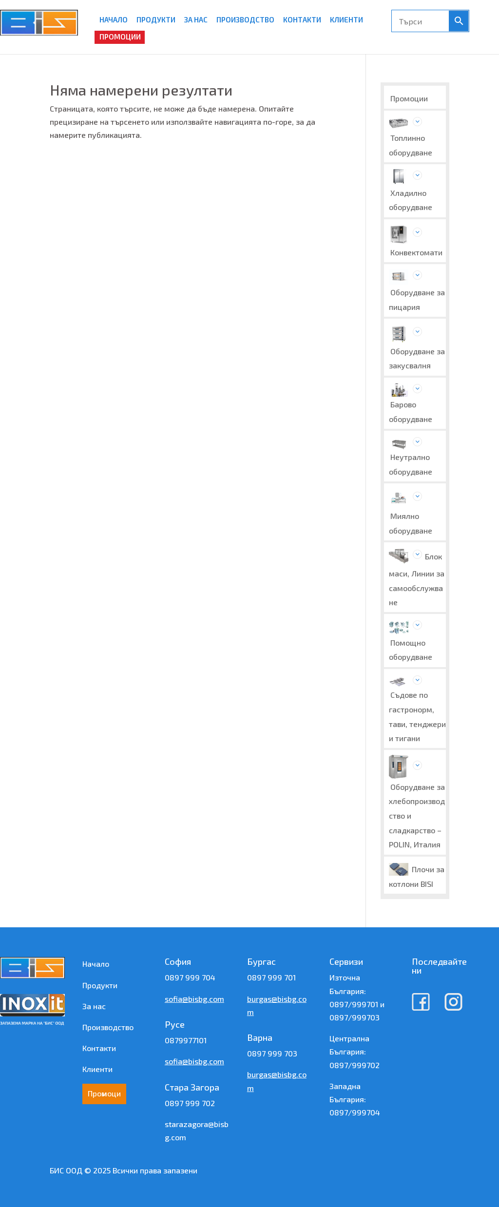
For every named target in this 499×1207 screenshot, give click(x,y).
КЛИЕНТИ (346, 19)
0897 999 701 (271, 977)
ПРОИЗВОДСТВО (245, 19)
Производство (108, 1027)
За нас (94, 1006)
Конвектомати (416, 252)
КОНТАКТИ (302, 19)
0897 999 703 (272, 1053)
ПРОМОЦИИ (120, 36)
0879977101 (186, 1040)
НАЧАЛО (113, 19)
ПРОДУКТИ (155, 19)
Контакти (99, 1048)
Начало (95, 963)
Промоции (409, 98)
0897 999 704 (190, 977)
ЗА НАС (196, 19)
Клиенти (97, 1068)
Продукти (99, 985)
